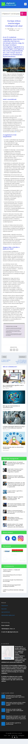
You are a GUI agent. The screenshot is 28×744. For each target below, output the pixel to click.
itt (15, 131)
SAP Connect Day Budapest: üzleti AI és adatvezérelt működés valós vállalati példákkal (16, 505)
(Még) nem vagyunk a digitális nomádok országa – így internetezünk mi (15, 498)
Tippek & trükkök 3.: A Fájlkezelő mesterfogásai (11, 575)
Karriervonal (14, 740)
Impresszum (4, 610)
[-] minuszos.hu (9, 571)
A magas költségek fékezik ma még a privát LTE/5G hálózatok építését (14, 427)
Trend (17, 30)
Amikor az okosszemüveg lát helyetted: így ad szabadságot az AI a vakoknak (16, 512)
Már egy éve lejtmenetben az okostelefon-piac (11, 406)
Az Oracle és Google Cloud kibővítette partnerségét (13, 585)
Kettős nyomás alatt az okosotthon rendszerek (13, 447)
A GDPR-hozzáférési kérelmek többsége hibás (13, 595)
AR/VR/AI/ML (12, 30)
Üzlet (9, 740)
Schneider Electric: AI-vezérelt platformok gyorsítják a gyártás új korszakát (15, 464)
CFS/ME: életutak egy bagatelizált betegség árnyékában (12, 590)
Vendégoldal (21, 740)
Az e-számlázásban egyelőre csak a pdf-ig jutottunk (13, 386)
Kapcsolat (4, 614)
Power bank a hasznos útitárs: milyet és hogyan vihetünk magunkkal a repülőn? (15, 470)
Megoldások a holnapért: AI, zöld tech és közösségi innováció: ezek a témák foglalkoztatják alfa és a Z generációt (16, 484)
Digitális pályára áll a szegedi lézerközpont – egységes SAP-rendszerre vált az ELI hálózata (15, 525)
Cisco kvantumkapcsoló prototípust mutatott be (12, 580)
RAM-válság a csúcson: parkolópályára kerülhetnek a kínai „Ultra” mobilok (15, 519)
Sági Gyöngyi (10, 28)
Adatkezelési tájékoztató (8, 620)
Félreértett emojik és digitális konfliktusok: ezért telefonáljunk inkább (16, 477)
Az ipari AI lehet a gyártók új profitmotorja (14, 491)
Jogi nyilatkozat (5, 617)
